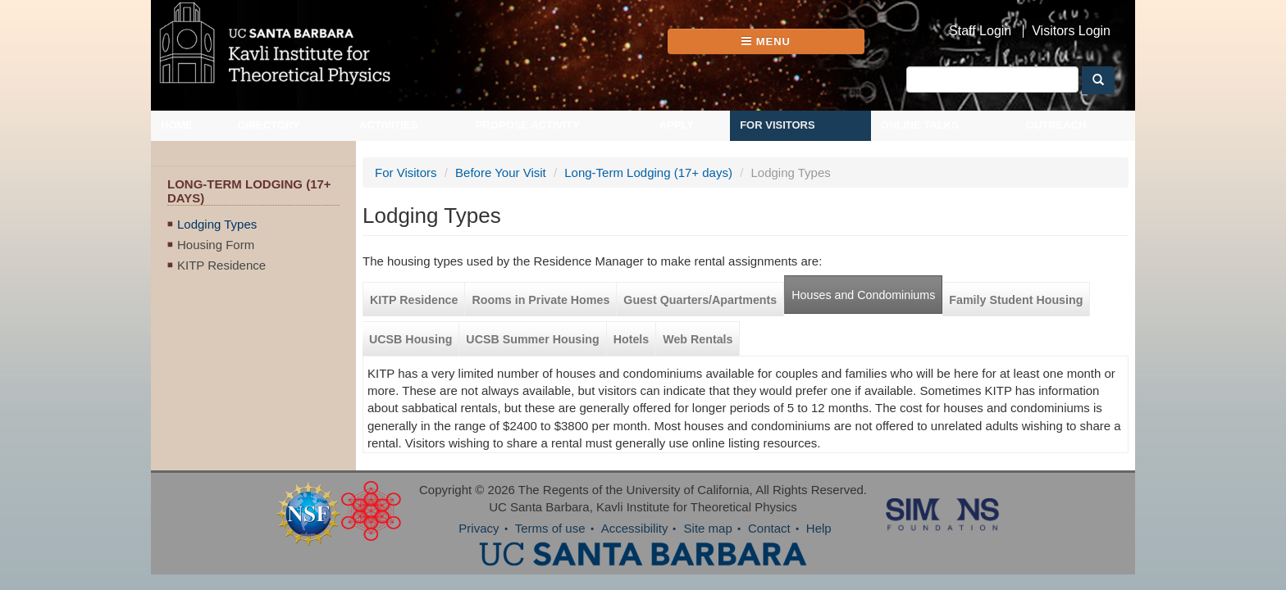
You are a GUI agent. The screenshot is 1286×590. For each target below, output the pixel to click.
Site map (708, 540)
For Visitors (777, 137)
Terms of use (550, 540)
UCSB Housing (385, 351)
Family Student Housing (991, 312)
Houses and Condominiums (838, 307)
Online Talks (920, 137)
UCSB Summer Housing (507, 351)
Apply (676, 137)
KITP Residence (221, 277)
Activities (388, 137)
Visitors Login (1071, 31)
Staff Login (980, 31)
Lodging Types (217, 236)
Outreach (1056, 137)
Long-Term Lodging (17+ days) (624, 185)
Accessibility (634, 540)
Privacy (478, 540)
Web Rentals (673, 351)
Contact (769, 540)
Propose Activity (528, 137)
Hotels (607, 351)
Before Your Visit (476, 185)
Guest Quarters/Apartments (675, 312)
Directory (269, 137)
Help (819, 540)
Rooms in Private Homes (516, 312)
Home (177, 137)
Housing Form (215, 256)
